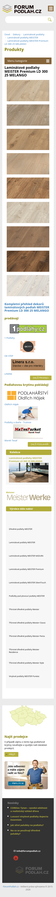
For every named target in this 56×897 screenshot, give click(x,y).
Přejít (12, 754)
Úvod (7, 34)
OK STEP (8, 355)
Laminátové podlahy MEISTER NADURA (26, 555)
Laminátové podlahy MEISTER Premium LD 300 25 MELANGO (29, 469)
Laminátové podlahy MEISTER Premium (26, 569)
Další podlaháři (40, 444)
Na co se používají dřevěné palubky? (25, 832)
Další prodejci (41, 377)
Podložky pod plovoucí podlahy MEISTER (27, 596)
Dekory (16, 34)
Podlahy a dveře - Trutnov (17, 422)
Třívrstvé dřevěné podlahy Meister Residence (24, 650)
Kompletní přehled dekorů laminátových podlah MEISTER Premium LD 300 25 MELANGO (26, 307)
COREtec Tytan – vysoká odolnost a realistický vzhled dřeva (28, 809)
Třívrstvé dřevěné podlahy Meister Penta (27, 636)
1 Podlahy (9, 337)
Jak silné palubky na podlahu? (27, 825)
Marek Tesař (10, 440)
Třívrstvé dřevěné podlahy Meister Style (26, 662)
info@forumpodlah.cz (28, 850)
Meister (29, 495)
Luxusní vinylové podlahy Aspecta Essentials (29, 818)
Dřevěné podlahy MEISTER (20, 529)
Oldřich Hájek (11, 404)
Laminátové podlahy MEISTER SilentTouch (27, 582)
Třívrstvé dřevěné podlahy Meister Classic (27, 622)
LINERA (8, 373)
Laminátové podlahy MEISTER (22, 37)
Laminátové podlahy (33, 34)
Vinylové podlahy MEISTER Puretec (24, 676)
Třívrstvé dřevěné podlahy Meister (24, 609)
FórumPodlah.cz (11, 886)
